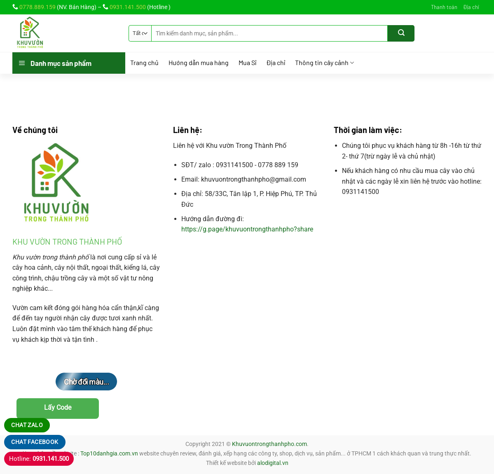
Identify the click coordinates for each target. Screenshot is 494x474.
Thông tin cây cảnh (324, 63)
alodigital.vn (272, 463)
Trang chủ (144, 62)
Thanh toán (444, 7)
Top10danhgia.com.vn (109, 453)
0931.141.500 (128, 7)
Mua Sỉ (247, 62)
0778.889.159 (37, 7)
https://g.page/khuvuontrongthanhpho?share (247, 229)
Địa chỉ (471, 7)
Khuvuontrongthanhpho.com (269, 444)
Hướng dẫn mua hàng (199, 62)
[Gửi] (401, 33)
